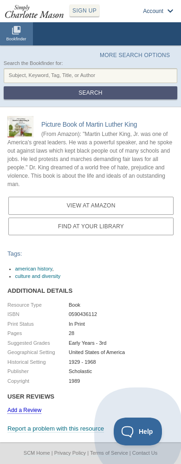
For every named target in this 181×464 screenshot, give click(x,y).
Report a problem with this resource (55, 428)
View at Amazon (91, 205)
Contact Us (144, 453)
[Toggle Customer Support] (138, 431)
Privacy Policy (70, 453)
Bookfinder (16, 39)
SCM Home (37, 453)
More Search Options (135, 55)
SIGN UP (84, 10)
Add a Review (24, 410)
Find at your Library (91, 226)
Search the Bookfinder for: (33, 63)
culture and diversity (38, 276)
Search (90, 93)
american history (33, 268)
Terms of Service (109, 453)
